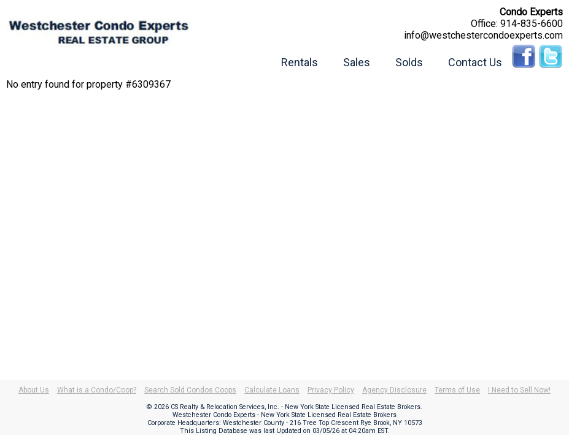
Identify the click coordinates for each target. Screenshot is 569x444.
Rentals (299, 62)
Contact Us (475, 62)
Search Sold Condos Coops (190, 390)
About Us (33, 390)
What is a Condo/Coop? (96, 390)
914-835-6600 (531, 23)
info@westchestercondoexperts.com (483, 35)
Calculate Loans (272, 390)
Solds (409, 62)
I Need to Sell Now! (519, 390)
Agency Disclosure (394, 390)
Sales (356, 62)
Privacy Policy (331, 390)
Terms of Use (457, 390)
